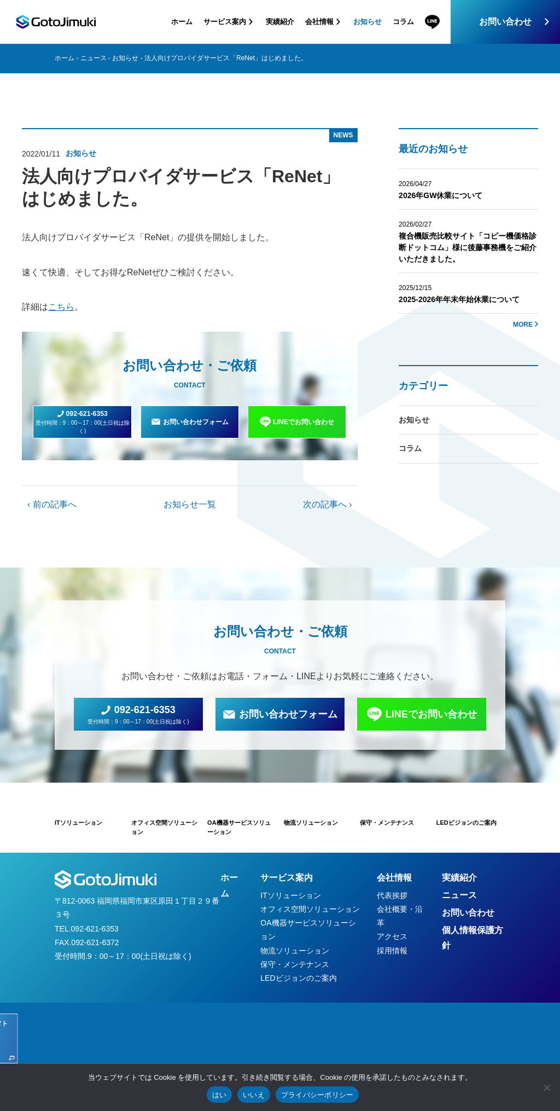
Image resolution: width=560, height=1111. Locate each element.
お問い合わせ (505, 21)
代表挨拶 (392, 895)
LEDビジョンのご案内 (298, 978)
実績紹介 (280, 22)
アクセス (392, 936)
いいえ (254, 1095)
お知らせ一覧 (190, 504)
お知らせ (367, 22)
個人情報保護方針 (472, 938)
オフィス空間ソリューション (310, 909)
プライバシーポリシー (317, 1095)
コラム (403, 22)
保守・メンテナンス (294, 964)
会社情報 (394, 877)
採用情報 (392, 950)
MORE (523, 324)
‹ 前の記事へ (52, 504)
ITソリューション (290, 895)
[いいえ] (546, 1087)
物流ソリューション (294, 950)
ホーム (181, 22)
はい (219, 1095)
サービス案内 (286, 877)
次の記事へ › (327, 504)
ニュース (93, 58)
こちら (61, 306)
